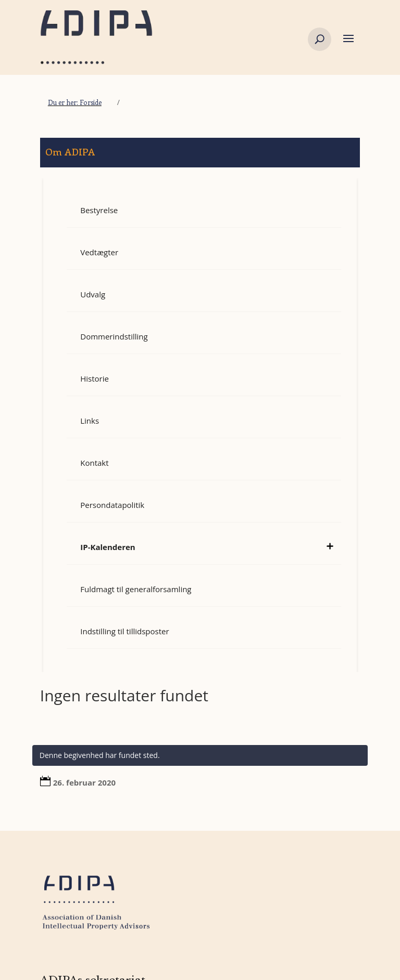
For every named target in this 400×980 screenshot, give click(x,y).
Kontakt (94, 463)
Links (89, 420)
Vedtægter (99, 252)
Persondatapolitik (112, 505)
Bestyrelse (99, 210)
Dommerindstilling (113, 336)
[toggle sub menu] (329, 541)
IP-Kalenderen (107, 547)
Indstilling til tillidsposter (124, 631)
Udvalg (92, 294)
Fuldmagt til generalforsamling (135, 589)
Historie (94, 378)
